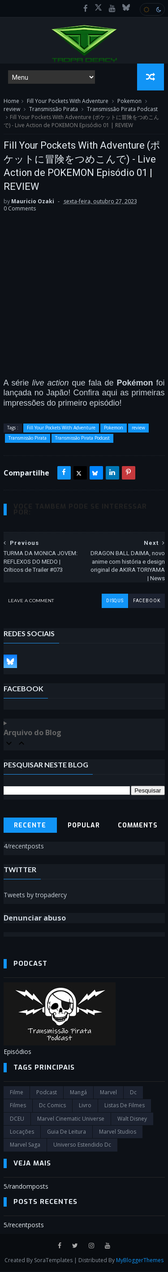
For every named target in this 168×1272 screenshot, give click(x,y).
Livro (85, 1106)
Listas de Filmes (124, 1106)
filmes (18, 1106)
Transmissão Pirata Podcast (122, 110)
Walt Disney (132, 1119)
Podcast (46, 1093)
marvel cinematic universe (70, 1119)
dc (133, 1093)
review (12, 110)
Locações (22, 1132)
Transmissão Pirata (53, 110)
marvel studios (117, 1132)
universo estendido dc (82, 1146)
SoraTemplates (53, 1261)
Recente (30, 826)
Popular (84, 826)
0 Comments (20, 210)
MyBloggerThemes (140, 1261)
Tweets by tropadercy (35, 895)
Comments (138, 826)
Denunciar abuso (35, 919)
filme (16, 1093)
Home (11, 102)
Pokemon (129, 102)
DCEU (17, 1119)
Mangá (78, 1093)
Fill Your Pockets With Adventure (67, 102)
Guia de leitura (66, 1132)
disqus (115, 601)
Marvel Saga (25, 1146)
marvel (108, 1093)
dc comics (52, 1106)
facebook (146, 601)
